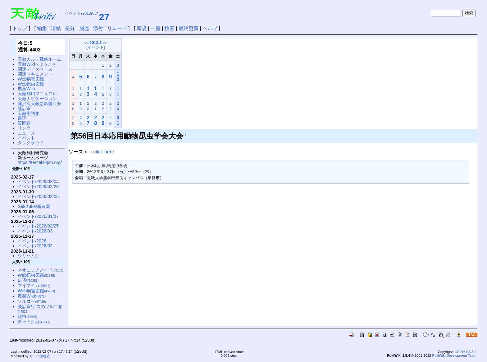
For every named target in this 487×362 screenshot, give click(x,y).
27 (104, 17)
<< (86, 42)
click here (103, 151)
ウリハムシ (28, 255)
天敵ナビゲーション (37, 98)
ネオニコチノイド (40, 269)
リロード (117, 28)
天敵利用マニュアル (37, 93)
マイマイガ (34, 285)
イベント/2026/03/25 (38, 225)
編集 (42, 28)
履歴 (84, 28)
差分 (70, 28)
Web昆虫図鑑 (31, 84)
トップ (19, 28)
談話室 (24, 108)
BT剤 (28, 280)
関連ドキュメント (35, 74)
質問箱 (24, 123)
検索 (170, 28)
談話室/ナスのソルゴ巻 (40, 309)
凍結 (56, 28)
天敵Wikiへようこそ (37, 64)
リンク (24, 128)
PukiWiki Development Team (454, 355)
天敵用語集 (28, 113)
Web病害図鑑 (31, 79)
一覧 (156, 28)
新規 (142, 28)
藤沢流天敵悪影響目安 (39, 103)
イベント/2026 (32, 240)
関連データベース (35, 69)
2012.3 (95, 42)
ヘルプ (210, 28)
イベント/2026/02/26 (38, 186)
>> (105, 42)
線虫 (27, 316)
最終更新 (188, 28)
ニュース (26, 132)
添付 (98, 28)
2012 (86, 13)
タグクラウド (31, 142)
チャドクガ (34, 321)
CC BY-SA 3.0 (465, 352)
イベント (73, 13)
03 (94, 13)
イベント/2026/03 (35, 230)
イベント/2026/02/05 (38, 196)
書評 (22, 118)
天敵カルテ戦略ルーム (39, 59)
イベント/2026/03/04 (38, 181)
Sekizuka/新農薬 (34, 206)
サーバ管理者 (40, 356)
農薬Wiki (26, 88)
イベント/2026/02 (35, 245)
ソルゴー (32, 301)
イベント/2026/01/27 (38, 216)
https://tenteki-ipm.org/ (40, 162)
